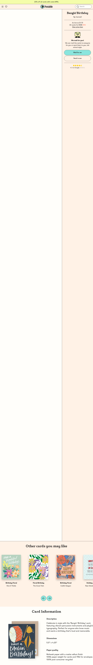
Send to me (77, 58)
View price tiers (77, 27)
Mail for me (77, 52)
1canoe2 (79, 17)
